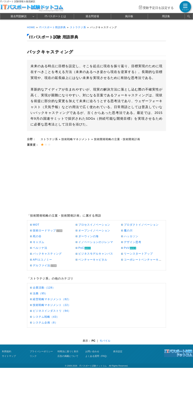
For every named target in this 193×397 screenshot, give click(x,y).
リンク (33, 356)
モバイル (105, 340)
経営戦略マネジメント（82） (52, 299)
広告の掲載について (68, 356)
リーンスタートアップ (138, 253)
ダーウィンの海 (88, 236)
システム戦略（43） (46, 316)
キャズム (38, 242)
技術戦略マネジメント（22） (52, 304)
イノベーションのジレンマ (95, 242)
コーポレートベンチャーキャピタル (147, 259)
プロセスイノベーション (94, 224)
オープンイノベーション (94, 230)
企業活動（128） (44, 287)
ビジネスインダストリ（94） (52, 310)
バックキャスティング (47, 253)
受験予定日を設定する (158, 7)
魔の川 (128, 230)
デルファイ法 (41, 265)
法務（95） (40, 293)
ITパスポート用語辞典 (52, 27)
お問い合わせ (92, 351)
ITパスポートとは (55, 16)
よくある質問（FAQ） (96, 356)
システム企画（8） (45, 322)
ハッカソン (131, 236)
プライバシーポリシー (41, 351)
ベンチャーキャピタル (92, 259)
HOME (31, 27)
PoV (127, 247)
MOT (36, 224)
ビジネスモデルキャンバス (95, 253)
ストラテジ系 (78, 27)
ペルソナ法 (40, 247)
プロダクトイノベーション (141, 224)
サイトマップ (9, 356)
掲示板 (129, 16)
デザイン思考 (132, 242)
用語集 (166, 16)
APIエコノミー (42, 259)
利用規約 (6, 351)
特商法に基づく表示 (68, 351)
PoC (81, 247)
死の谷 (37, 236)
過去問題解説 (18, 16)
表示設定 (117, 351)
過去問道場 (92, 16)
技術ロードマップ (44, 230)
